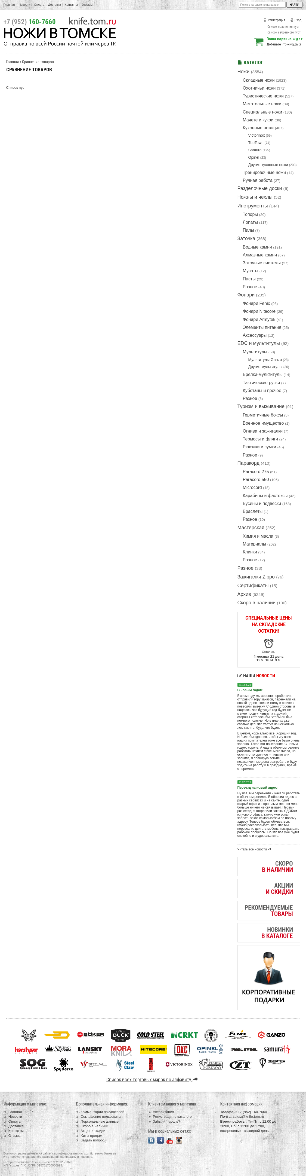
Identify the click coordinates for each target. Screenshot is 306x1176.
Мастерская (250, 527)
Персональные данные (97, 1121)
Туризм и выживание (261, 406)
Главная (9, 4)
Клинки (250, 552)
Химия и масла (258, 536)
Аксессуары (255, 335)
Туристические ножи (263, 96)
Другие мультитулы (265, 367)
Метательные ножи (262, 104)
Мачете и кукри (258, 120)
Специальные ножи (262, 112)
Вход (295, 20)
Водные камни (257, 247)
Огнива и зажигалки (263, 431)
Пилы (248, 230)
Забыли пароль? (164, 1121)
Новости (24, 4)
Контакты (71, 4)
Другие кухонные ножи (268, 165)
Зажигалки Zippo (256, 577)
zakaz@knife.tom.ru (248, 1116)
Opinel (253, 157)
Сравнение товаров (38, 62)
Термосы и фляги (260, 439)
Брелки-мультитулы (263, 374)
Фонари (246, 295)
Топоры (250, 214)
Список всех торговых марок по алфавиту (153, 1079)
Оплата (39, 4)
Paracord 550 (256, 479)
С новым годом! (250, 690)
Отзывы (87, 4)
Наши (256, 675)
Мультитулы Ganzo (265, 359)
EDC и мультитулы (258, 343)
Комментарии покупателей (100, 1112)
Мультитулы (255, 352)
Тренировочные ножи (264, 172)
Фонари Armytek (259, 319)
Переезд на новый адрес (257, 787)
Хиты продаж (89, 1136)
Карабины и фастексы (265, 495)
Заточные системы (262, 263)
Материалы (254, 544)
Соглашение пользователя (100, 1116)
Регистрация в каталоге (170, 1116)
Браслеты (253, 511)
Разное (250, 286)
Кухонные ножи (258, 127)
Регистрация (274, 20)
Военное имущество (263, 423)
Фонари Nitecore (259, 311)
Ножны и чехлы (255, 197)
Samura (255, 150)
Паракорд (248, 463)
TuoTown (256, 142)
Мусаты (250, 270)
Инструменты (252, 206)
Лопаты (250, 222)
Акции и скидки (90, 1131)
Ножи (243, 71)
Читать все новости (255, 849)
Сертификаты (253, 585)
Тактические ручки (261, 382)
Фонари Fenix (256, 303)
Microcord (252, 487)
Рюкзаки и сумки (259, 447)
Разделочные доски (259, 188)
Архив (244, 594)
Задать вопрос (90, 1140)
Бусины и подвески (262, 503)
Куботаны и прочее (262, 390)
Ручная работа (258, 180)
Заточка (246, 238)
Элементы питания (262, 327)
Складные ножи (259, 80)
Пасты (249, 279)
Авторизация (161, 1112)
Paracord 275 (256, 471)
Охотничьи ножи (259, 88)
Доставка (54, 4)
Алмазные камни (260, 255)
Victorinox (256, 135)
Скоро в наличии (256, 602)
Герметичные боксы (263, 415)
